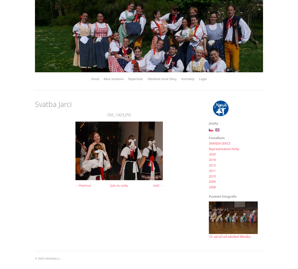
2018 (212, 160)
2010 (212, 176)
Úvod (95, 79)
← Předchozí (83, 185)
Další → (158, 185)
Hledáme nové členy (162, 79)
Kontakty (187, 79)
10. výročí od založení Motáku (230, 237)
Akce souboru (114, 79)
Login (203, 79)
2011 (212, 171)
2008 (212, 187)
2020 (212, 154)
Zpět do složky (119, 185)
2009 (212, 182)
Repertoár (135, 79)
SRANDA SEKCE (220, 143)
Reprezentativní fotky (224, 149)
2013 (212, 165)
